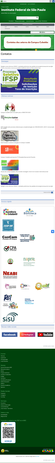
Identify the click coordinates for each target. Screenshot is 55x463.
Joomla (37, 456)
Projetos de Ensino (5, 372)
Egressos (3, 387)
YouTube (3, 397)
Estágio (2, 376)
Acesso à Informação (20, 21)
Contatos (6, 54)
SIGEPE (47, 26)
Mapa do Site (4, 416)
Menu (42, 32)
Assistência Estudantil (6, 380)
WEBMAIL (16, 26)
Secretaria (3, 378)
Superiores (3, 357)
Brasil (5, 1)
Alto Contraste (31, 4)
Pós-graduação (4, 359)
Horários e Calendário (6, 374)
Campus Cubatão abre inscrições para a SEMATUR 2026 (16, 112)
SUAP (5, 26)
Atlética (2, 383)
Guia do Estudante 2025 (6, 367)
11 (53, 50)
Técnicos (3, 356)
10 (51, 50)
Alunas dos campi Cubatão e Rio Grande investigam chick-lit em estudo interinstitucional (24, 171)
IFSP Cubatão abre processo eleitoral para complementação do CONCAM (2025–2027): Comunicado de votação (27, 127)
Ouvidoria (11, 21)
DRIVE (37, 26)
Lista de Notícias (30, 21)
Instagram (3, 395)
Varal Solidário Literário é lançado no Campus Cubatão (15, 142)
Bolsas (2, 371)
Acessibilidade (23, 4)
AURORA (27, 26)
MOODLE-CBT (7, 28)
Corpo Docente (4, 361)
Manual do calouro (5, 369)
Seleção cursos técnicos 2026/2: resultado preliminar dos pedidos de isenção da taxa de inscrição (27, 66)
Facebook (3, 393)
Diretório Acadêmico (5, 385)
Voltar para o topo (48, 346)
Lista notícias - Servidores (41, 21)
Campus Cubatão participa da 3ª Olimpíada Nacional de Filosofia (18, 157)
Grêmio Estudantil (5, 381)
